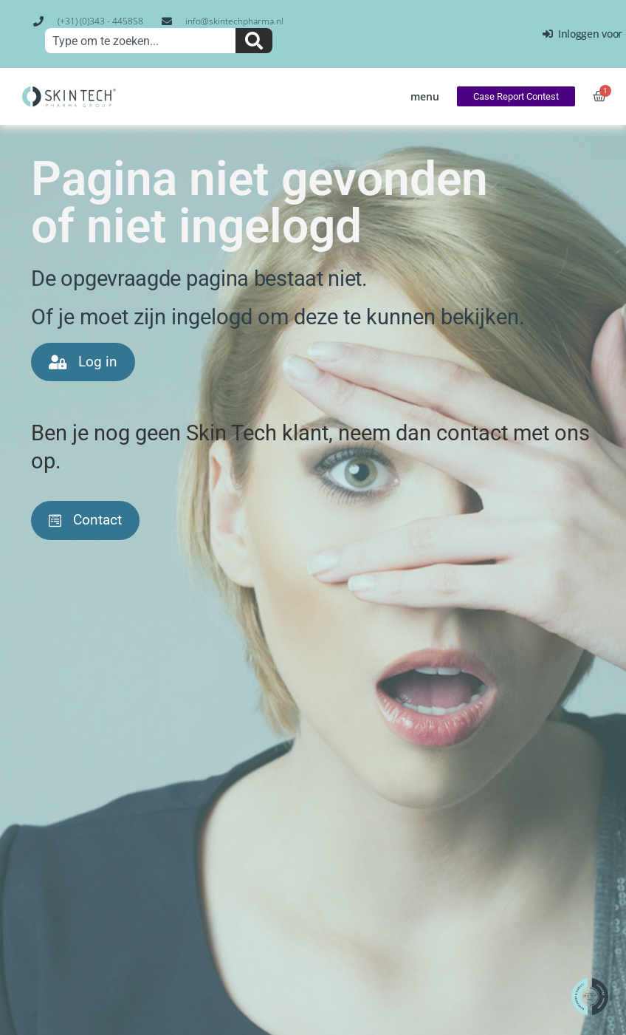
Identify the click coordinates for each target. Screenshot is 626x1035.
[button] (424, 96)
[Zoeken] (253, 40)
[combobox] (140, 40)
